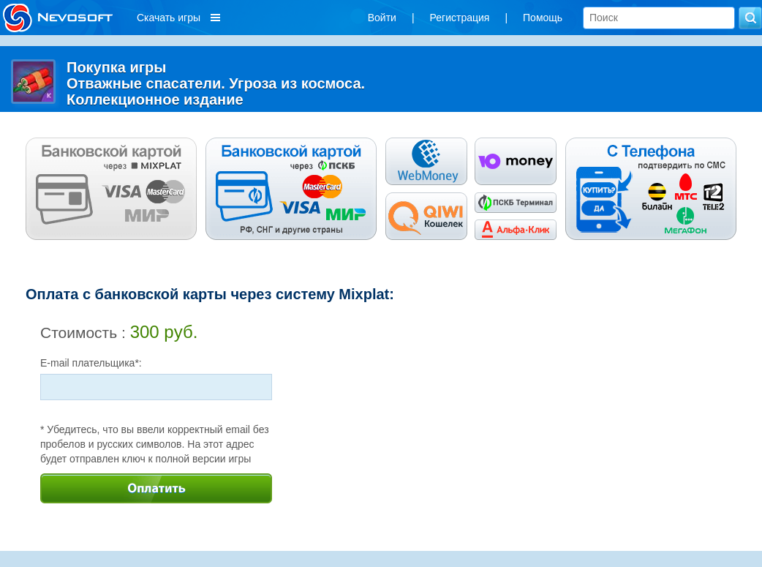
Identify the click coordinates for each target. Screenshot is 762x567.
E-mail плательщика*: (91, 363)
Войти (382, 17)
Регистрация (460, 17)
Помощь (542, 17)
